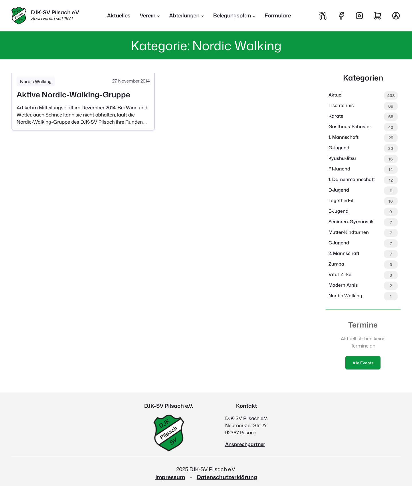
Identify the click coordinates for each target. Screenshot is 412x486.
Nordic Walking (36, 81)
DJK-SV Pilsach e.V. (55, 12)
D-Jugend (338, 190)
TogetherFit (341, 200)
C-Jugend (338, 243)
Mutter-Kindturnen (348, 232)
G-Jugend (338, 147)
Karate (335, 116)
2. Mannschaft (343, 253)
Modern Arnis (343, 285)
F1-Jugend (339, 169)
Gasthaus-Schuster (349, 126)
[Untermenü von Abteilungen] (186, 15)
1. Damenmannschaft (351, 179)
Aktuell (336, 95)
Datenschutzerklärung (227, 477)
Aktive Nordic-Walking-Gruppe (73, 94)
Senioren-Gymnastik (351, 221)
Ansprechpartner (245, 444)
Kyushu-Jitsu (342, 158)
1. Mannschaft (343, 137)
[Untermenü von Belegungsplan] (234, 15)
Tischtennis (341, 105)
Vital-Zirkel (340, 274)
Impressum (170, 477)
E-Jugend (338, 211)
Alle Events (362, 362)
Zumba (336, 264)
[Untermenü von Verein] (150, 15)
